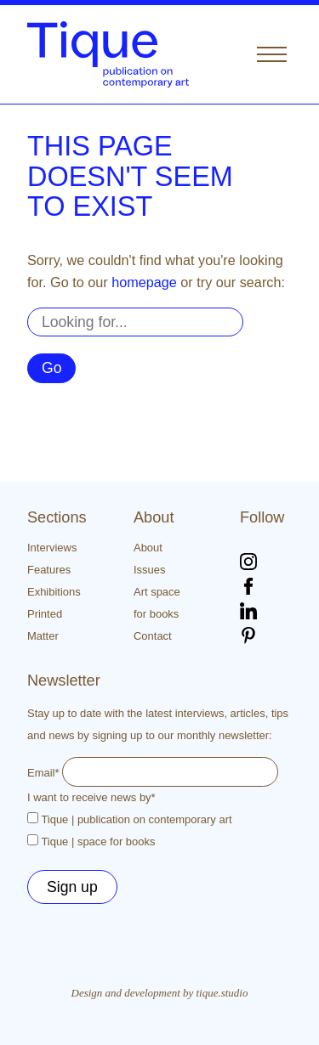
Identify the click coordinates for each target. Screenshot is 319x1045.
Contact (153, 636)
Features (49, 569)
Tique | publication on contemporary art (136, 819)
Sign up (72, 886)
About (148, 547)
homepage (144, 282)
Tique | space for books (98, 841)
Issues (149, 569)
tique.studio (222, 992)
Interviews (52, 547)
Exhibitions (54, 591)
